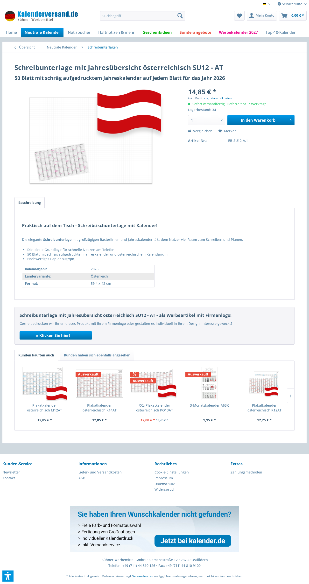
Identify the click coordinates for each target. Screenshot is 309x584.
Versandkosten (142, 576)
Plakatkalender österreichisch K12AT (264, 407)
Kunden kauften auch (36, 355)
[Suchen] (180, 16)
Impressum (163, 478)
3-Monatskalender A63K (209, 405)
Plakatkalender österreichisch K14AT (100, 407)
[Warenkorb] (293, 16)
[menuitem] (142, 16)
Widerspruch (165, 489)
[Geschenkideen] (157, 32)
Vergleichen (200, 131)
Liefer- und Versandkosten (100, 472)
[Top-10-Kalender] (280, 32)
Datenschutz (164, 483)
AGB (81, 478)
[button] (8, 576)
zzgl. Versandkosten (218, 98)
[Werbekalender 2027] (238, 32)
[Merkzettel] (239, 16)
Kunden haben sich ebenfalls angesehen (97, 355)
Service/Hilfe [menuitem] (290, 4)
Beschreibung (29, 202)
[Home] (11, 32)
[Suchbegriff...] (142, 16)
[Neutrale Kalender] (42, 32)
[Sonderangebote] (195, 32)
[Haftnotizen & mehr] (116, 32)
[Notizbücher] (79, 32)
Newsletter (11, 472)
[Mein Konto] (262, 16)
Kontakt (8, 478)
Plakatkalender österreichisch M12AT (44, 407)
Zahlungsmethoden (246, 472)
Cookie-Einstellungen (171, 472)
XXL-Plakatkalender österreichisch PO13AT (154, 407)
